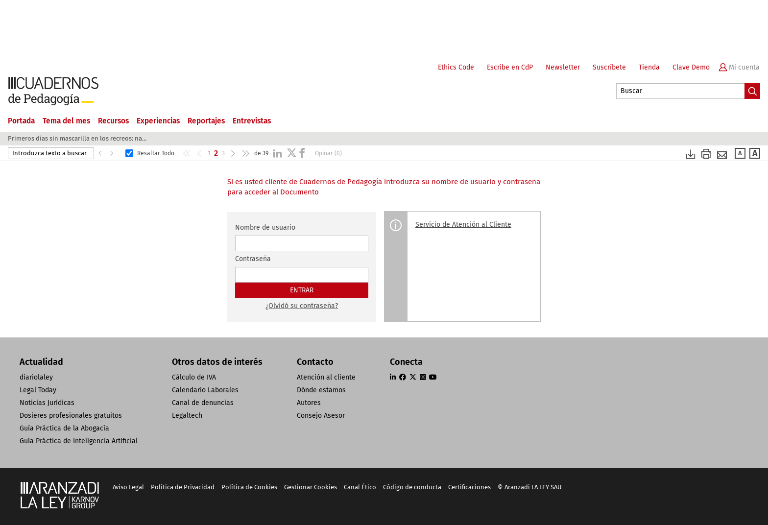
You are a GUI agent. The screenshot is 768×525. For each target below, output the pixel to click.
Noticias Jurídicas (47, 403)
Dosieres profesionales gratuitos (71, 415)
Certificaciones (469, 487)
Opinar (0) (328, 153)
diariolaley (36, 377)
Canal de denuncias (203, 403)
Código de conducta (412, 487)
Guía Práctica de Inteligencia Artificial (79, 441)
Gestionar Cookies (310, 487)
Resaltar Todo (155, 153)
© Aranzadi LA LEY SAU (530, 487)
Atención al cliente (326, 377)
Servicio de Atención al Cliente (463, 224)
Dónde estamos (321, 390)
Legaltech (187, 415)
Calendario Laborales (205, 390)
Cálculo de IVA (194, 377)
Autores (309, 403)
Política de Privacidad (183, 487)
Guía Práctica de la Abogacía (64, 428)
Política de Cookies (249, 487)
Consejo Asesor (321, 415)
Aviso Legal (128, 487)
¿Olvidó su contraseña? (301, 306)
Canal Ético (360, 487)
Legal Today (38, 390)
